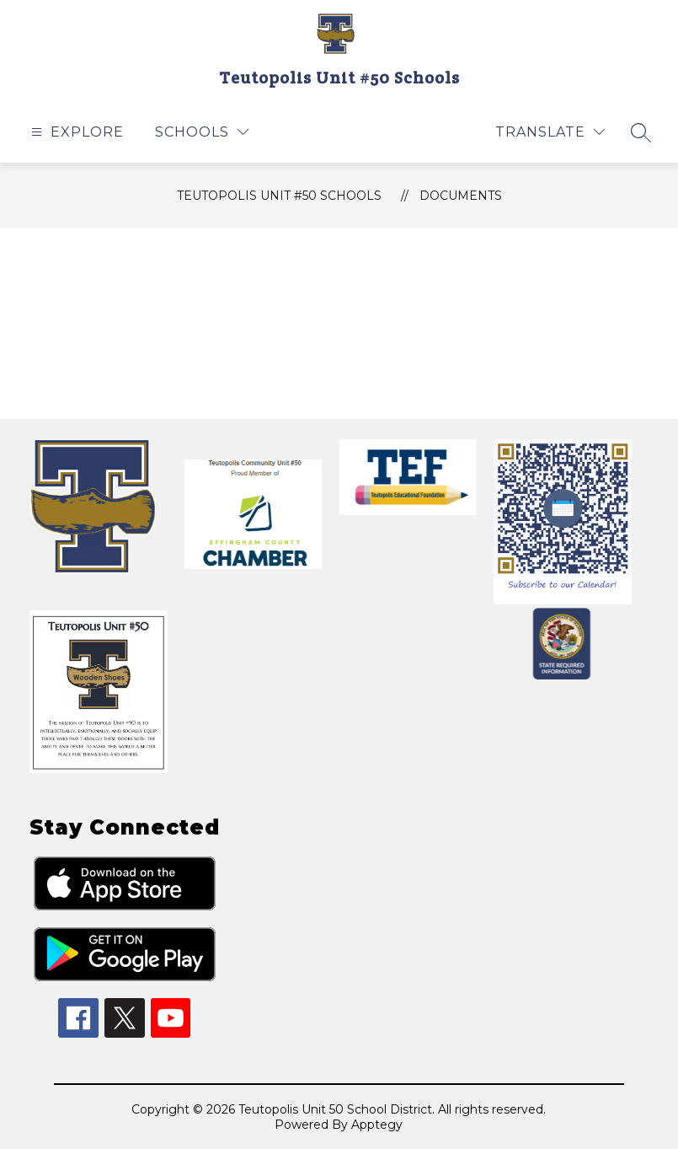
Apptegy (377, 1124)
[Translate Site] (550, 131)
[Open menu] (75, 131)
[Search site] (641, 132)
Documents (460, 195)
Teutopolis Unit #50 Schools (279, 195)
